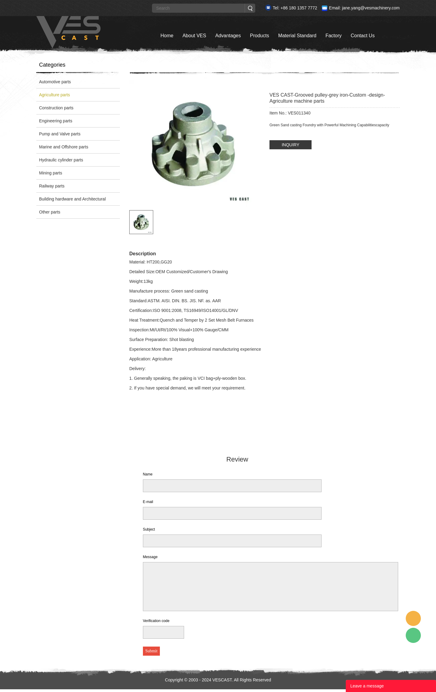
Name (148, 474)
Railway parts (51, 186)
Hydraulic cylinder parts (61, 159)
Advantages (228, 35)
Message (150, 557)
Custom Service (413, 618)
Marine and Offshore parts (63, 146)
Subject (149, 529)
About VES (194, 35)
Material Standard (297, 35)
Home (166, 35)
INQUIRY (290, 144)
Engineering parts (55, 120)
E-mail (148, 502)
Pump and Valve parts (60, 133)
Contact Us (363, 35)
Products (259, 35)
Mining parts (50, 173)
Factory (333, 35)
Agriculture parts (54, 94)
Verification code (156, 621)
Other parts (49, 212)
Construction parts (56, 107)
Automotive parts (55, 81)
